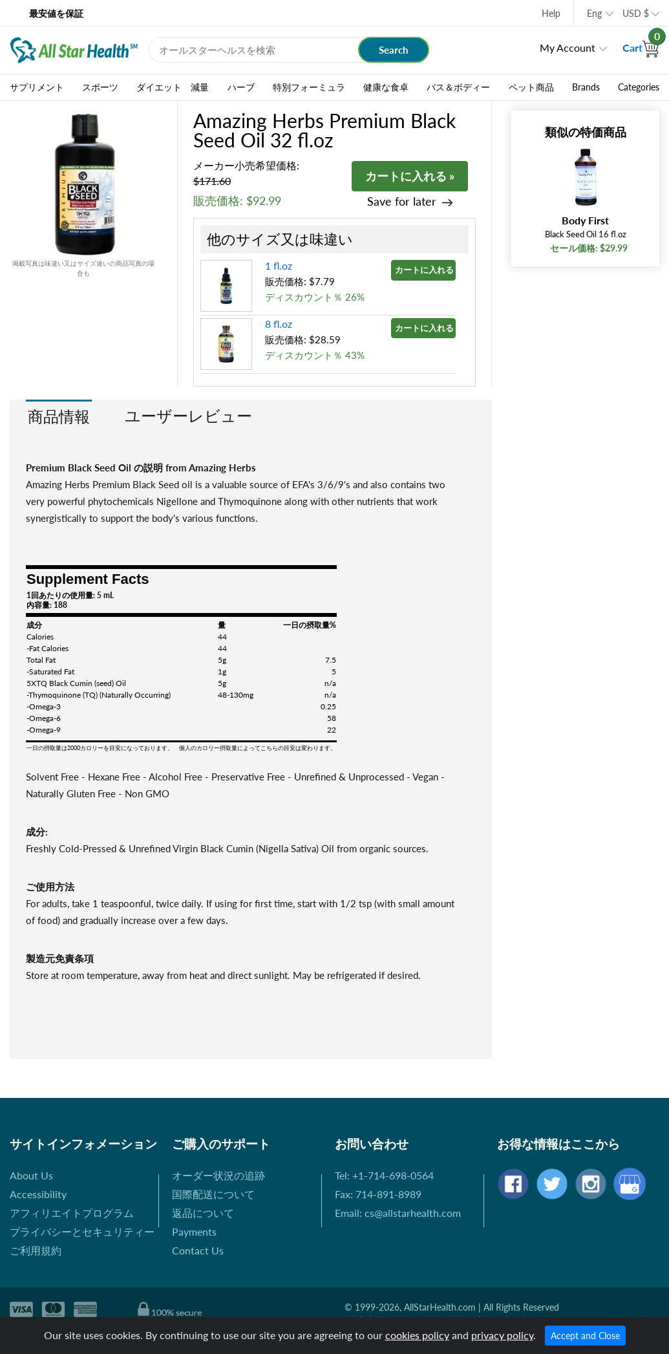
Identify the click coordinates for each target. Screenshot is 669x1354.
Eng (594, 13)
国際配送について (213, 1194)
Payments (194, 1231)
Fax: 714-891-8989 (378, 1194)
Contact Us (198, 1250)
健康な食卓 (386, 87)
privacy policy (502, 1335)
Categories (638, 87)
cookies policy (417, 1335)
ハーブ (241, 87)
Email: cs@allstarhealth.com (398, 1213)
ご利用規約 (35, 1250)
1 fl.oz (278, 265)
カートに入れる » (409, 176)
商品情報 (59, 416)
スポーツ (100, 87)
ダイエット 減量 (172, 87)
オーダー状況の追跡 (218, 1175)
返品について (203, 1213)
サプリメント (37, 87)
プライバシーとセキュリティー (82, 1231)
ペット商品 (531, 87)
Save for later (401, 201)
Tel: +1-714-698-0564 (384, 1175)
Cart (640, 47)
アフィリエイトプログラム (72, 1213)
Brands (586, 87)
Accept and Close (585, 1335)
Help (551, 13)
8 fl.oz (278, 323)
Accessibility (38, 1194)
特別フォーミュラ (309, 87)
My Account (567, 47)
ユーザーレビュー (188, 415)
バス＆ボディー (458, 87)
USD (635, 13)
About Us (31, 1175)
